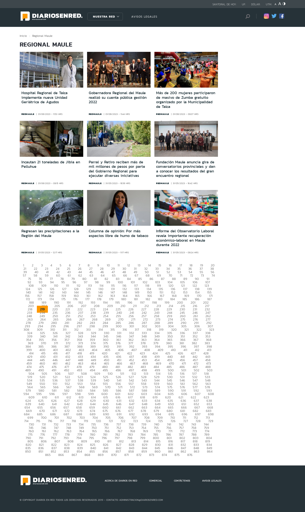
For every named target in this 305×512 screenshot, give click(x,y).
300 (119, 326)
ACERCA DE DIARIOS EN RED (121, 481)
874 (164, 455)
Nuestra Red (104, 16)
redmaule (27, 114)
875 (177, 455)
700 (44, 417)
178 (99, 299)
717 (62, 421)
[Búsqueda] (246, 16)
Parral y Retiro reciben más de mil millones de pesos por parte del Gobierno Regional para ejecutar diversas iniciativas (117, 169)
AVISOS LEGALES (144, 16)
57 (24, 275)
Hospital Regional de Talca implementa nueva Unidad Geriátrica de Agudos (44, 97)
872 (138, 455)
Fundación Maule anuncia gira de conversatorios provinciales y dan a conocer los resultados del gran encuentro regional (185, 169)
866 (61, 455)
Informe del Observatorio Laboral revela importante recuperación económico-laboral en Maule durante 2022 (185, 238)
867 (74, 455)
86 (151, 279)
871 (126, 455)
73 (202, 275)
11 (119, 265)
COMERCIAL (155, 481)
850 (28, 451)
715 (38, 421)
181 (136, 299)
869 (101, 455)
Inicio (23, 35)
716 (50, 421)
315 (112, 329)
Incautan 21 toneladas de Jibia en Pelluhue (50, 164)
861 (170, 451)
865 (48, 455)
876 (190, 455)
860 (158, 451)
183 (160, 299)
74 (213, 275)
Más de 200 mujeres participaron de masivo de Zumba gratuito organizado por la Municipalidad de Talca (185, 99)
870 (114, 455)
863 (196, 451)
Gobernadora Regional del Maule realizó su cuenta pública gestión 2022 (118, 97)
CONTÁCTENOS (182, 481)
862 (183, 451)
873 (151, 455)
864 (209, 451)
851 (41, 451)
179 (111, 299)
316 (124, 329)
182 (148, 299)
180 (123, 299)
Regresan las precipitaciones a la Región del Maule (50, 233)
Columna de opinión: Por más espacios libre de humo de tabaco (118, 233)
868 (87, 455)
